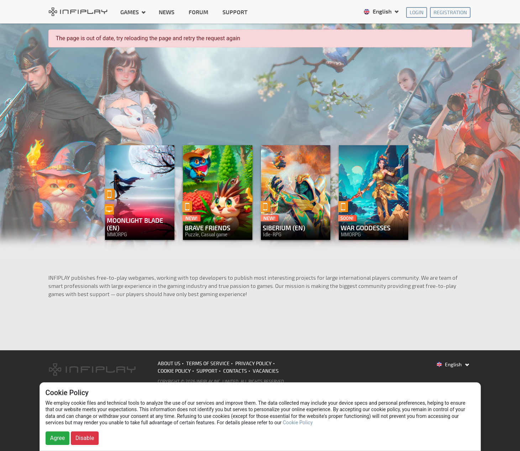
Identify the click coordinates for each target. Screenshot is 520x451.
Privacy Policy (253, 364)
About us (169, 364)
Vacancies (266, 371)
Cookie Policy (174, 371)
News (166, 12)
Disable (84, 438)
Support (234, 12)
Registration (450, 13)
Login (417, 13)
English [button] (378, 11)
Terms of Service (208, 364)
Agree (57, 438)
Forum (198, 12)
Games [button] (130, 12)
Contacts (235, 371)
